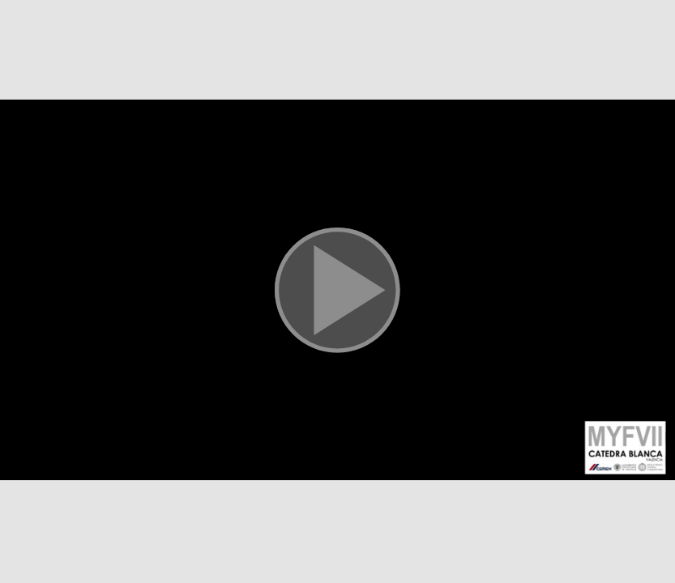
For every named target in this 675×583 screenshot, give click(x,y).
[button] (337, 291)
